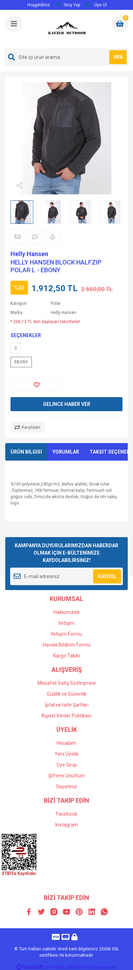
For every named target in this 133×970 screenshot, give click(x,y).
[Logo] (67, 29)
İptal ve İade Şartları (67, 705)
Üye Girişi (67, 765)
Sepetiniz (66, 786)
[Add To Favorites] (36, 385)
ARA (118, 57)
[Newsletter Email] (66, 576)
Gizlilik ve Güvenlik (66, 694)
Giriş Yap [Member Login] (68, 4)
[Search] (66, 57)
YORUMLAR (65, 452)
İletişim (66, 623)
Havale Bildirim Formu (67, 645)
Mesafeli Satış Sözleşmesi (66, 683)
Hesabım (66, 743)
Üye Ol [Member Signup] (96, 4)
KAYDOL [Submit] (107, 576)
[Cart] (119, 24)
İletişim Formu (66, 634)
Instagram (66, 825)
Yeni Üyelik (66, 754)
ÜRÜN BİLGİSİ (26, 452)
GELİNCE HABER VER (66, 404)
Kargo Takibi (66, 655)
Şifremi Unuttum (66, 775)
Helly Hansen (29, 253)
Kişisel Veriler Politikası (66, 715)
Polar (56, 303)
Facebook (66, 814)
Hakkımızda (66, 612)
